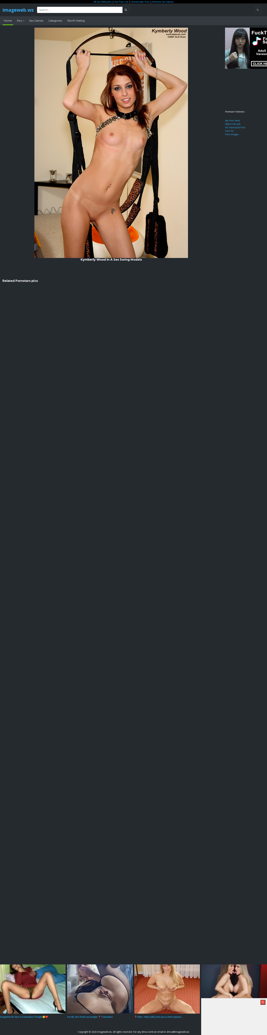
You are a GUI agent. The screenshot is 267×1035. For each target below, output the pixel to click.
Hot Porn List (121, 1)
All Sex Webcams (102, 1)
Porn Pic (229, 130)
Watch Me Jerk (232, 124)
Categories (55, 20)
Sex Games (36, 20)
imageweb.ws (18, 10)
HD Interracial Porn (235, 127)
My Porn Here (232, 120)
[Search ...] (80, 10)
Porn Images (232, 134)
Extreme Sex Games (163, 1)
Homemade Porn (140, 1)
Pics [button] (20, 20)
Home (8, 20)
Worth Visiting (76, 20)
